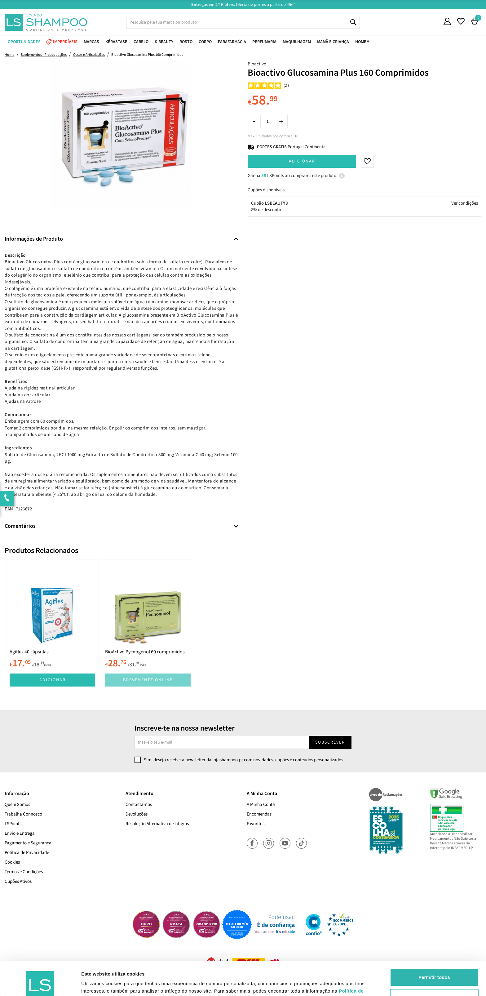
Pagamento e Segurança (28, 843)
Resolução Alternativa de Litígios (157, 823)
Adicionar (302, 161)
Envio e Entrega (20, 833)
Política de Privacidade (27, 852)
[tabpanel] (52, 624)
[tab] (121, 239)
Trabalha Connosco (23, 814)
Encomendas (259, 814)
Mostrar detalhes (100, 983)
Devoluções (137, 814)
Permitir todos (434, 945)
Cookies (12, 862)
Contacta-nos (139, 804)
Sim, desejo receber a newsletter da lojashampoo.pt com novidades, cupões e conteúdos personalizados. (244, 760)
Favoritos (255, 823)
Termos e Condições (24, 872)
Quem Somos (17, 804)
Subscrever (330, 742)
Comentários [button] (20, 526)
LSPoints (13, 823)
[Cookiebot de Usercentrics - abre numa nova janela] (40, 984)
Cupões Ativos (18, 881)
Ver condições (464, 203)
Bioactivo (257, 64)
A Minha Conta (261, 804)
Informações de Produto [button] (34, 239)
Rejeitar (434, 965)
